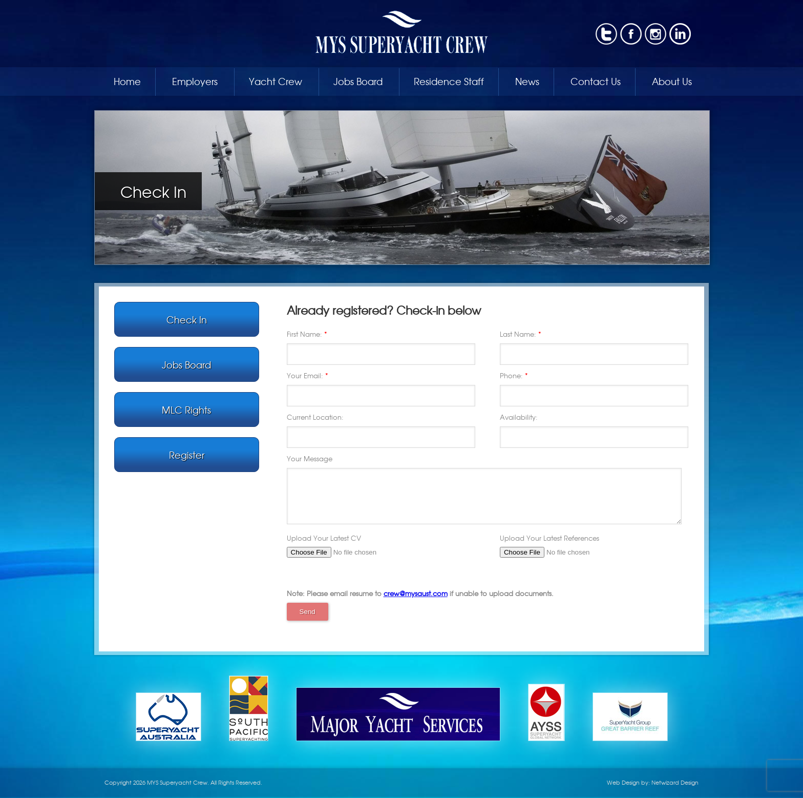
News (527, 81)
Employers (195, 81)
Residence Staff (449, 81)
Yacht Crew (275, 81)
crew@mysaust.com (416, 593)
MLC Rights (186, 409)
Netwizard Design (675, 782)
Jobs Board (358, 81)
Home (127, 81)
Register (186, 454)
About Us (672, 81)
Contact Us (595, 81)
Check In (186, 319)
